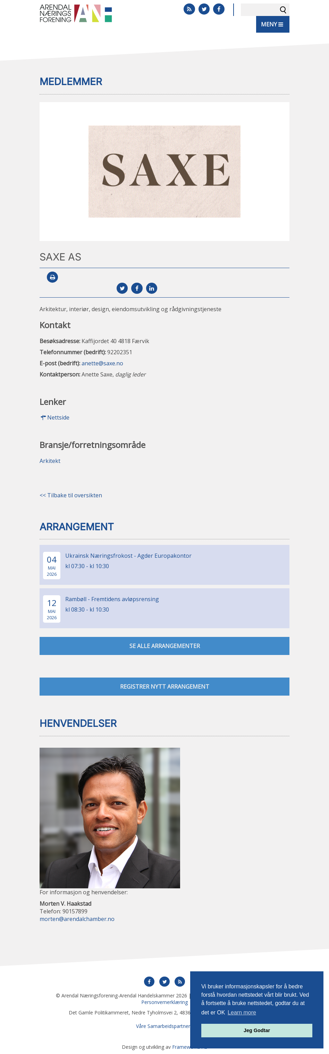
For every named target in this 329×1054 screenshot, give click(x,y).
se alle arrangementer (164, 646)
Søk (283, 9)
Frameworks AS (190, 1047)
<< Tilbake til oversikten (71, 495)
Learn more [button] (242, 1012)
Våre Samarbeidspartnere (164, 1026)
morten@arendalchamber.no (77, 919)
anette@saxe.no (102, 363)
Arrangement (77, 527)
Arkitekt (50, 461)
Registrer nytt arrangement (164, 686)
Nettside (54, 417)
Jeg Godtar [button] (257, 1030)
